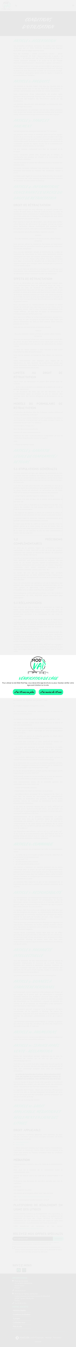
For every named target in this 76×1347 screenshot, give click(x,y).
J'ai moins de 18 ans (51, 692)
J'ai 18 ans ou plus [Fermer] (24, 692)
